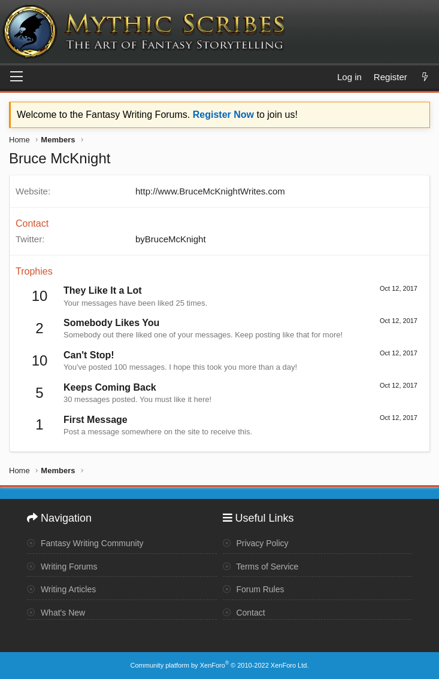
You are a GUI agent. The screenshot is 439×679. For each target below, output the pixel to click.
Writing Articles (61, 589)
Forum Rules (253, 589)
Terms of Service (261, 566)
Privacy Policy (256, 543)
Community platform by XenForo (220, 665)
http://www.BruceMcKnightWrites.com (210, 191)
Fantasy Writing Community (85, 543)
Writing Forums (62, 566)
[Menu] (16, 77)
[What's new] (425, 76)
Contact (244, 612)
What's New (56, 612)
